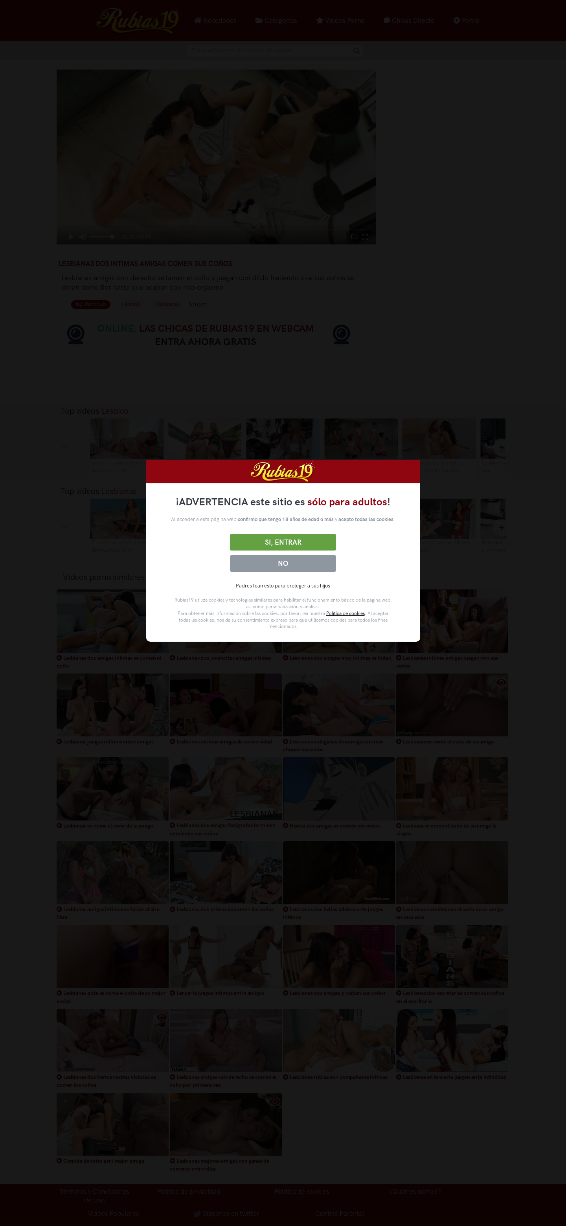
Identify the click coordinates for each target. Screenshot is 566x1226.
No (283, 563)
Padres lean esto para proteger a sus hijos (283, 586)
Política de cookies (345, 613)
